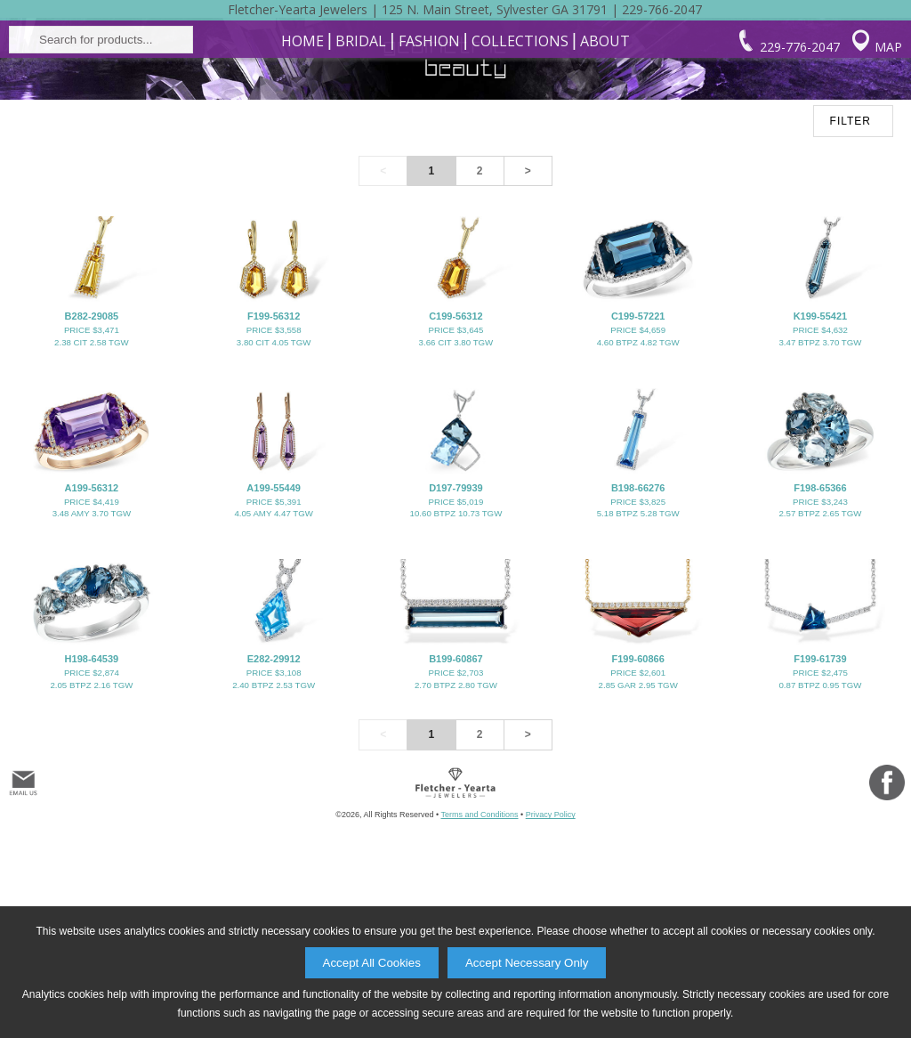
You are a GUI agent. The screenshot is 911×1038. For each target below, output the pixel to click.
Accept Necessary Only (527, 962)
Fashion (429, 140)
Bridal (360, 140)
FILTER (850, 278)
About (605, 140)
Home (302, 140)
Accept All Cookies (372, 962)
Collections (520, 140)
